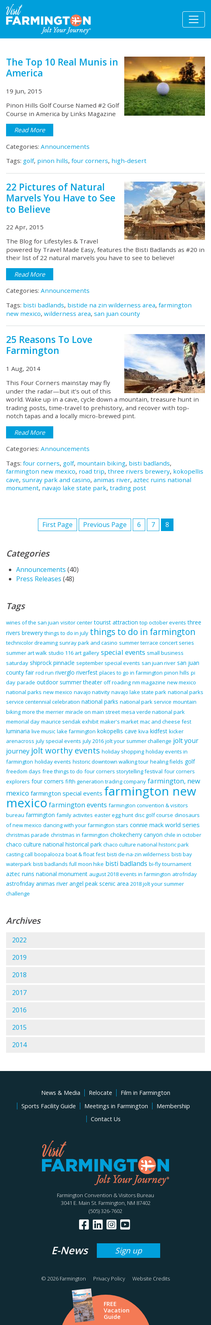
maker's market (119, 721)
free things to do (62, 771)
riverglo (65, 672)
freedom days (23, 771)
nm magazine (148, 682)
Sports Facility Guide (48, 1106)
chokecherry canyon (136, 834)
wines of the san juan (32, 622)
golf (28, 161)
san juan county (117, 313)
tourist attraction (116, 622)
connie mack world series (165, 825)
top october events (163, 622)
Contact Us (106, 1118)
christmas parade (27, 834)
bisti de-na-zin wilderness (138, 854)
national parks (99, 701)
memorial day (23, 721)
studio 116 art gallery (73, 652)
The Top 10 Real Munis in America (62, 67)
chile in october (182, 834)
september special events (108, 663)
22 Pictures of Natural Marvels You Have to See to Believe (60, 198)
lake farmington (76, 731)
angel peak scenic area (99, 883)
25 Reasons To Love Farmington (49, 345)
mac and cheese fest (165, 721)
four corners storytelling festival (123, 771)
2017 (19, 992)
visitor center (76, 622)
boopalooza (49, 854)
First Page (57, 524)
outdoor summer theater (69, 682)
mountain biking (101, 463)
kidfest (158, 731)
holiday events (53, 761)
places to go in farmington (131, 672)
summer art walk (26, 652)
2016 (19, 1009)
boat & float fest (85, 854)
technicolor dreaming (32, 642)
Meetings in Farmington (116, 1106)
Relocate (100, 1092)
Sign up (128, 1250)
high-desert (128, 161)
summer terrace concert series (156, 642)
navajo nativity (92, 692)
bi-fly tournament (170, 864)
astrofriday (20, 883)
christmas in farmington (80, 834)
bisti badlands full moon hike (68, 864)
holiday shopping (123, 751)
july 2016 (93, 741)
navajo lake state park (74, 488)
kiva (143, 731)
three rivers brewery (139, 471)
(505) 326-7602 (105, 1211)
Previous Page (105, 524)
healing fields (166, 761)
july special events (58, 741)
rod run (45, 672)
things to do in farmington (142, 631)
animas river (112, 480)
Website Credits (151, 1278)
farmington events (78, 804)
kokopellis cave (117, 731)
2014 (19, 1044)
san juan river (158, 663)
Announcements (65, 146)
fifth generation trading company (105, 781)
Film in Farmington (145, 1092)
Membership (173, 1106)
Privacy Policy (109, 1278)
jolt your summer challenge (138, 741)
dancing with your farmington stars (85, 825)
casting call (19, 854)
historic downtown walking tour (110, 761)
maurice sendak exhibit (69, 721)
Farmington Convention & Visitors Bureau (105, 1195)
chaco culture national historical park (54, 844)
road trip (91, 471)
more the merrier (43, 711)
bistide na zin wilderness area (111, 305)
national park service (145, 701)
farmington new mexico (40, 471)
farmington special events (66, 793)
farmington (40, 815)
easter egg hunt (113, 815)
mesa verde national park (153, 711)
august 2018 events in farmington (130, 874)
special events (123, 652)
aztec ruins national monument (47, 874)
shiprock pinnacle (52, 663)
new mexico (57, 692)
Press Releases (38, 578)
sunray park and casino (56, 480)
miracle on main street (92, 711)
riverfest (87, 672)
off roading (117, 682)
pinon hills (52, 161)
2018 (19, 974)
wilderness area (67, 313)
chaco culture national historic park (146, 844)
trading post (128, 488)
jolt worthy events (65, 750)
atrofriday (184, 874)
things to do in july (66, 633)
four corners (89, 161)
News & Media (60, 1092)
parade (26, 682)
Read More (29, 130)
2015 (19, 1027)
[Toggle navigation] (193, 19)
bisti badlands (43, 305)
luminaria (18, 731)
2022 (19, 940)
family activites (74, 815)
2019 (19, 957)
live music (43, 731)
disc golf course (154, 815)
